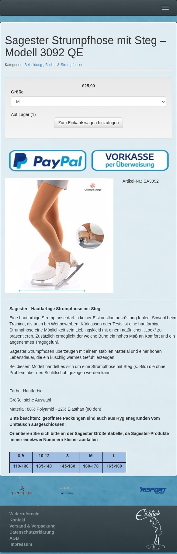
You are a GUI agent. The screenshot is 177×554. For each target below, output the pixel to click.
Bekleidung (33, 65)
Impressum (20, 544)
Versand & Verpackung (32, 526)
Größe (17, 91)
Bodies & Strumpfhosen (64, 65)
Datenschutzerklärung (31, 532)
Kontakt (17, 519)
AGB (14, 538)
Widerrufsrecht (24, 513)
